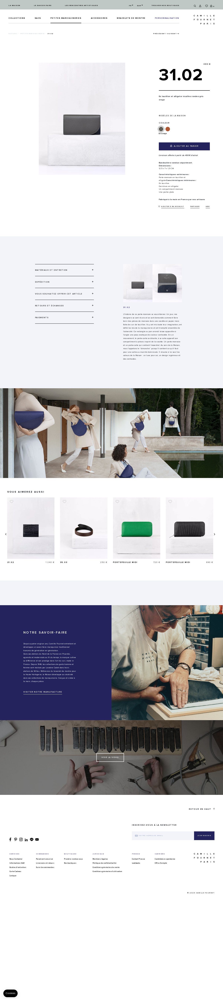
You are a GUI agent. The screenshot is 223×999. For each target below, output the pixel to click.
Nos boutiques (70, 863)
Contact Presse (138, 859)
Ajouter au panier (184, 146)
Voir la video (110, 757)
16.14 (10, 562)
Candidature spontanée (165, 859)
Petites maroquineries (65, 18)
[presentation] (5, 534)
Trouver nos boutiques (165, 5)
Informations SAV (16, 863)
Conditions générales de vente (106, 867)
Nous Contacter (16, 859)
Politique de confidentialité (104, 863)
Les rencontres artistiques (81, 5)
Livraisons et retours (45, 863)
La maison (14, 5)
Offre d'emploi (161, 863)
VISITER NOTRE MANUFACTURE (42, 692)
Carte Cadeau (15, 871)
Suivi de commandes (45, 867)
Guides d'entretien (17, 867)
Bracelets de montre (131, 18)
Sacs (38, 18)
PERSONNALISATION (167, 18)
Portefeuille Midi (178, 562)
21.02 (63, 562)
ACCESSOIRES (99, 18)
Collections (17, 18)
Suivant (172, 33)
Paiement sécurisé (44, 859)
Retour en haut (201, 809)
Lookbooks (136, 863)
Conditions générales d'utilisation (107, 871)
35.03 (116, 562)
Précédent (159, 33)
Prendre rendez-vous (73, 859)
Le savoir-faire (43, 5)
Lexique (13, 876)
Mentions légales (100, 859)
